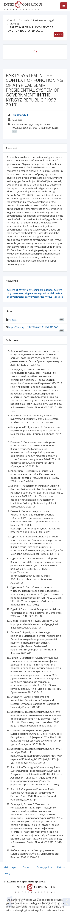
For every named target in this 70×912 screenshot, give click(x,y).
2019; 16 (14, 23)
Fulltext (12, 319)
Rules (26, 867)
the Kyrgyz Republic (52, 296)
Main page (10, 867)
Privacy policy (44, 867)
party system (32, 296)
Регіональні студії (43, 20)
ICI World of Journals (18, 20)
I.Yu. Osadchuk (20, 115)
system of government (19, 289)
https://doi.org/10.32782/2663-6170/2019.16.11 (34, 327)
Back (58, 34)
